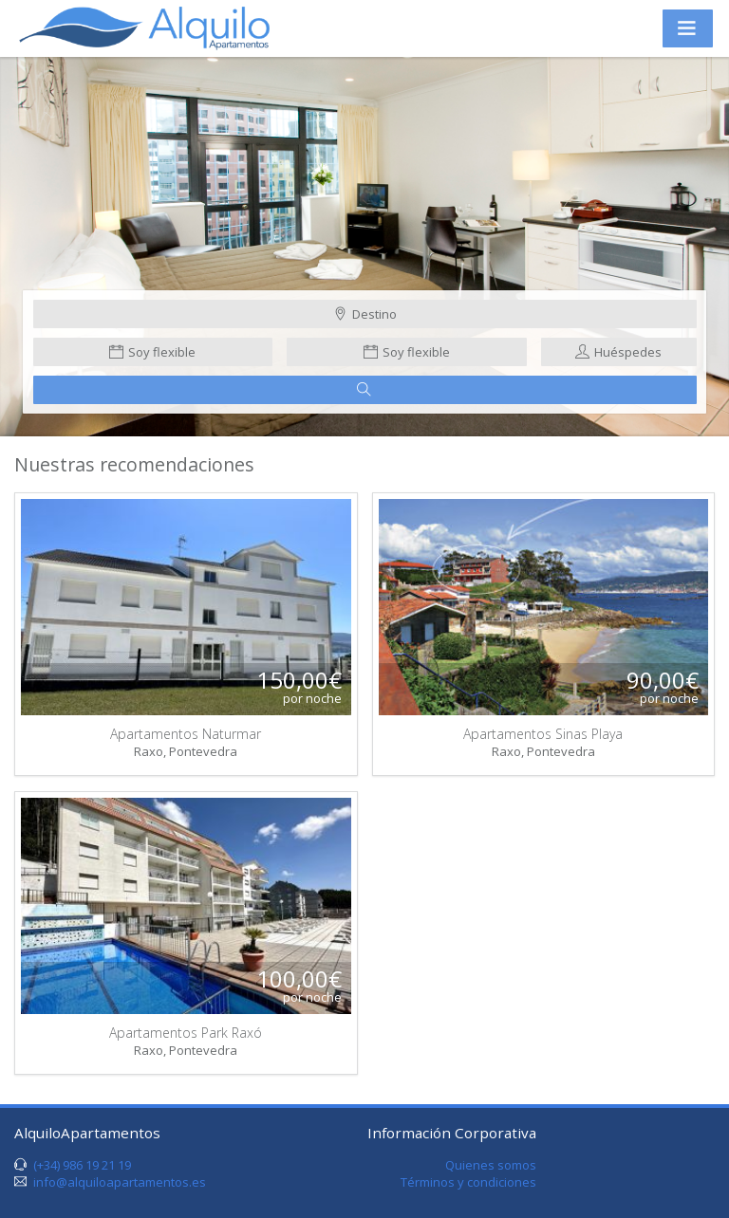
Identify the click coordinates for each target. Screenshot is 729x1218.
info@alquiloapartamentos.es (119, 1181)
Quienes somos (490, 1164)
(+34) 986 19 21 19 (82, 1164)
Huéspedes (618, 351)
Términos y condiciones (468, 1181)
